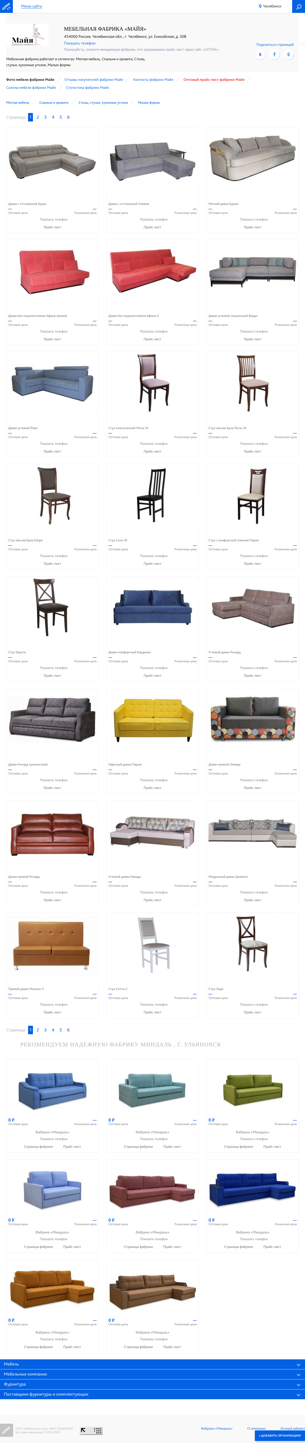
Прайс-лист (52, 227)
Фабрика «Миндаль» (217, 1429)
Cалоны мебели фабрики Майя (31, 87)
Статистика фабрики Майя (87, 87)
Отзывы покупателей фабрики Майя (93, 79)
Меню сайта (31, 6)
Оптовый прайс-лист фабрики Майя (214, 79)
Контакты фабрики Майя (153, 79)
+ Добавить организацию (280, 1435)
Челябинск (272, 6)
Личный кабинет (292, 1429)
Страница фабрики (39, 1147)
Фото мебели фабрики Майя (30, 79)
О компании (256, 1429)
